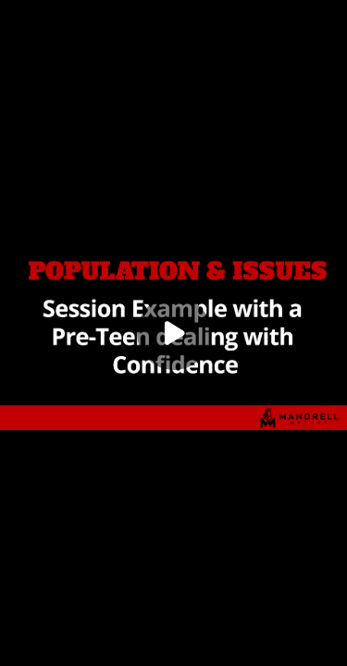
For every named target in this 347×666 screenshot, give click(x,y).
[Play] (174, 333)
